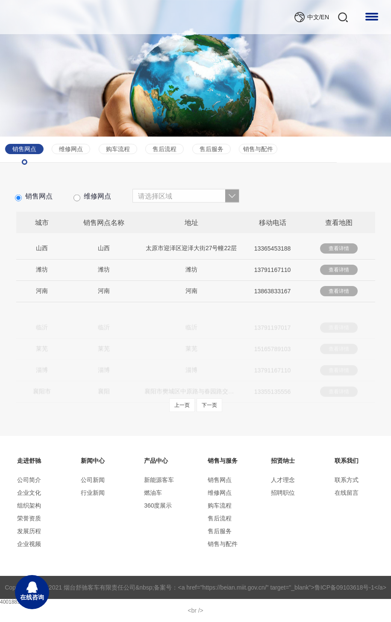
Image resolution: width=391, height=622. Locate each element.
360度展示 (158, 505)
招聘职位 (283, 492)
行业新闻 (93, 492)
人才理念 (283, 479)
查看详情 (339, 251)
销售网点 (34, 200)
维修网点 (92, 200)
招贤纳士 (283, 460)
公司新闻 (93, 479)
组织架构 (29, 505)
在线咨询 (32, 591)
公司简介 (29, 479)
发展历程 (29, 531)
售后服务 (159, 149)
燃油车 (153, 492)
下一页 (209, 405)
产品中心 (156, 460)
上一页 (182, 405)
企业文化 (29, 492)
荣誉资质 (29, 518)
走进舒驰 (29, 460)
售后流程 (112, 149)
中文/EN (318, 17)
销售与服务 (223, 460)
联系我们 (347, 460)
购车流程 (65, 149)
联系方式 (347, 479)
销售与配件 (205, 149)
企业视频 (29, 543)
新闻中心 (93, 460)
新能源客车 (159, 479)
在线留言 (347, 492)
